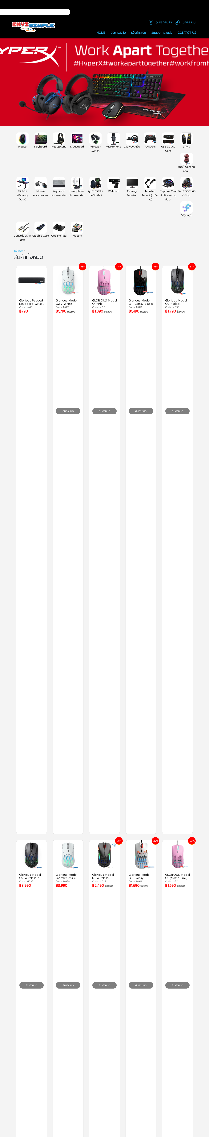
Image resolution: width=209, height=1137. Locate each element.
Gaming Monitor (132, 189)
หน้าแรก (18, 251)
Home (101, 32)
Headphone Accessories (77, 189)
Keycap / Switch (95, 144)
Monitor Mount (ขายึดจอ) (150, 191)
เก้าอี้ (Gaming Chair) (186, 165)
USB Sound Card (168, 144)
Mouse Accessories (40, 189)
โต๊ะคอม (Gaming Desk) (22, 191)
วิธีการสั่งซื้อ (118, 32)
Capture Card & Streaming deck (168, 191)
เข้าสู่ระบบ (189, 22)
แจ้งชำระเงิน (138, 32)
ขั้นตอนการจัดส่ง (161, 32)
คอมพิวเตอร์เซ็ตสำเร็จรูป (186, 189)
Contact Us (187, 32)
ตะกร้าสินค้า (163, 22)
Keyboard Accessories (59, 189)
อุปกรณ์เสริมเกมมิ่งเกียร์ (95, 189)
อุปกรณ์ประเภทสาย (22, 234)
